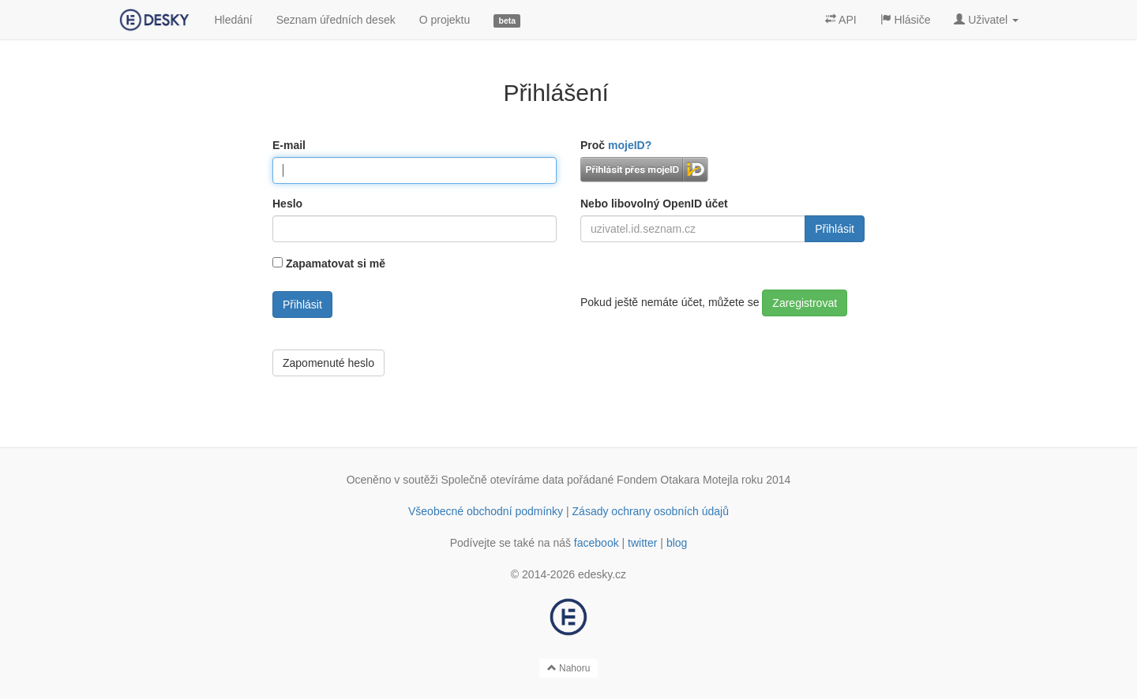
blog (676, 542)
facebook (596, 542)
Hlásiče (905, 19)
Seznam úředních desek (336, 19)
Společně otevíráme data (503, 479)
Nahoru (569, 668)
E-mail (289, 145)
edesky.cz (602, 574)
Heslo (287, 203)
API (841, 19)
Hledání (233, 19)
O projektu (445, 19)
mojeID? (629, 145)
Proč (615, 145)
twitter (642, 542)
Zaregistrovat (804, 303)
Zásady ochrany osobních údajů (650, 511)
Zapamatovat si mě (335, 263)
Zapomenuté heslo (328, 363)
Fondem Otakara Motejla (677, 479)
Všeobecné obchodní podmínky (485, 511)
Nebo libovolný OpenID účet (654, 203)
